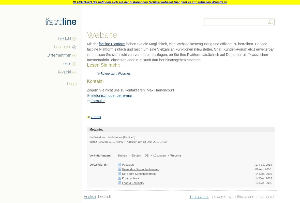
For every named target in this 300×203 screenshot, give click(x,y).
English (90, 197)
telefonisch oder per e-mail (111, 95)
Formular (98, 101)
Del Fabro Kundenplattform (139, 173)
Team (66, 63)
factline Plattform (112, 44)
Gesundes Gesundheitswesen (140, 169)
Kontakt (64, 72)
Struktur (122, 155)
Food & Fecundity (133, 182)
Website (175, 155)
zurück (96, 117)
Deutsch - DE (140, 155)
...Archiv (118, 141)
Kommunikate (130, 178)
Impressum (199, 197)
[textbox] (239, 22)
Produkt (64, 38)
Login (72, 83)
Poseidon (128, 164)
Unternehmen (59, 55)
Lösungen (62, 46)
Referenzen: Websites (115, 73)
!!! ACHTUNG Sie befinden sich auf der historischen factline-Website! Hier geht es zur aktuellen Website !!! (150, 2)
